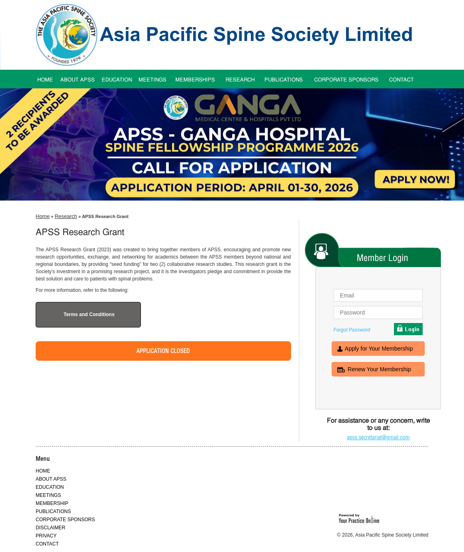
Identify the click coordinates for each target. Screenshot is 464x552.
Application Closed (163, 351)
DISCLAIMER (50, 528)
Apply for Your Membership (379, 349)
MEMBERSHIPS (195, 80)
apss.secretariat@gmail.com (378, 437)
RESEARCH (240, 80)
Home (43, 216)
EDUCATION (117, 80)
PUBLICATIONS (283, 80)
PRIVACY (46, 536)
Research (66, 216)
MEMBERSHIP (52, 503)
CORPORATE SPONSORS (346, 80)
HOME (45, 80)
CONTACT (401, 80)
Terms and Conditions (89, 314)
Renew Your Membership (379, 370)
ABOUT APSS (77, 80)
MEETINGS (152, 80)
